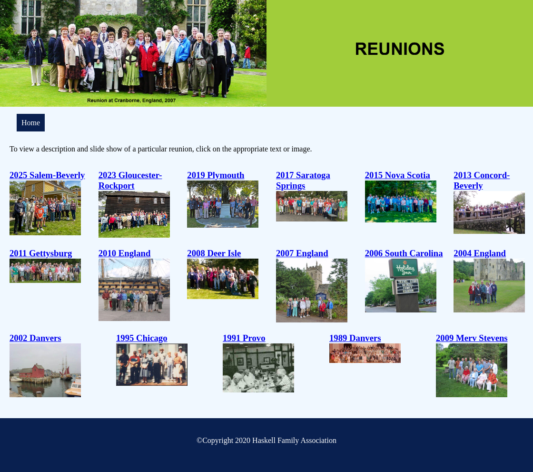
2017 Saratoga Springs (303, 180)
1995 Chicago (142, 338)
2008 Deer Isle (214, 253)
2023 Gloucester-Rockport (130, 180)
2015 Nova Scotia (397, 175)
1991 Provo (244, 338)
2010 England (125, 253)
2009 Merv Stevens (472, 338)
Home (30, 123)
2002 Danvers (35, 338)
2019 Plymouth (215, 175)
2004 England (480, 253)
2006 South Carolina (404, 253)
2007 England (302, 253)
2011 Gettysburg (41, 253)
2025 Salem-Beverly (47, 175)
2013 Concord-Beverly (482, 180)
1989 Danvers (355, 338)
